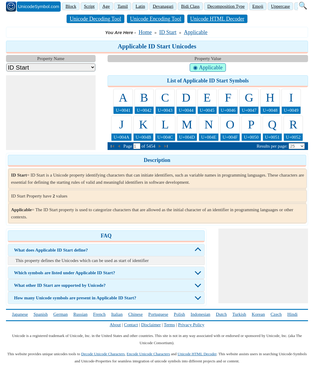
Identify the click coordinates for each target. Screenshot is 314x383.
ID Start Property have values (39, 196)
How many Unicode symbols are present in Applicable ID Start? (75, 297)
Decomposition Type (226, 6)
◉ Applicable (207, 68)
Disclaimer (151, 324)
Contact (131, 324)
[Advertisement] (51, 112)
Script (89, 6)
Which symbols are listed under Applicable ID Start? (64, 272)
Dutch (221, 314)
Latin (140, 6)
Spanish (40, 314)
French (99, 314)
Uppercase (280, 6)
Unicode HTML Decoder (217, 19)
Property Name (50, 58)
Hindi (292, 314)
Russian (80, 314)
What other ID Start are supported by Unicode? (60, 285)
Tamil (122, 6)
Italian (116, 314)
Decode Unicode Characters (103, 354)
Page (128, 146)
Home (145, 32)
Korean (258, 314)
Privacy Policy (191, 324)
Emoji (258, 6)
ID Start (168, 32)
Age (106, 6)
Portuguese (158, 314)
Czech (276, 314)
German (60, 314)
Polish (179, 314)
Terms (169, 324)
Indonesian (200, 314)
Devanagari (163, 6)
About (115, 324)
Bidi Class (190, 6)
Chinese (135, 314)
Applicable (195, 32)
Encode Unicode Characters (148, 354)
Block (70, 6)
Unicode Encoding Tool (155, 19)
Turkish (239, 314)
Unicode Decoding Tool (95, 19)
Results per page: (272, 146)
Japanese (20, 314)
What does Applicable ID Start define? (51, 250)
